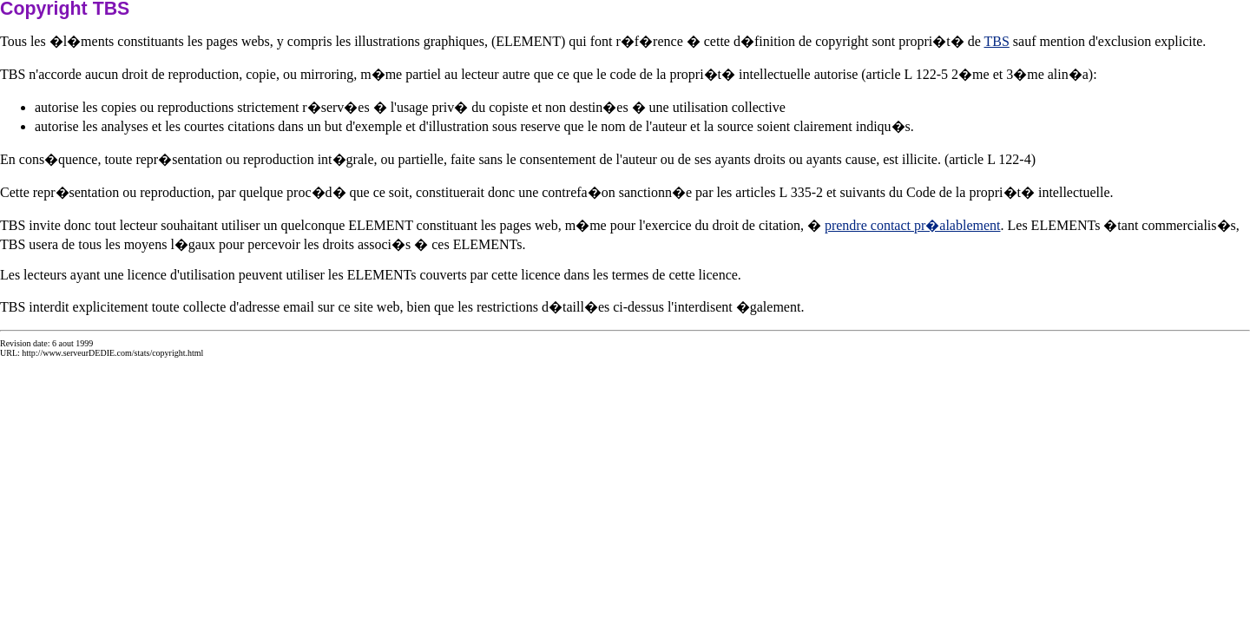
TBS (997, 41)
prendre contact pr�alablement (913, 225)
